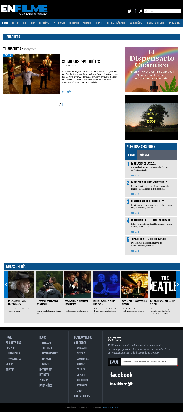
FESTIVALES (82, 385)
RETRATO (74, 23)
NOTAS (15, 23)
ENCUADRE (46, 358)
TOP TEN (10, 369)
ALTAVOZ (81, 364)
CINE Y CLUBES (82, 396)
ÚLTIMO (131, 155)
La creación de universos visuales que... (47, 303)
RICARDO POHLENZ (50, 353)
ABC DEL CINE (82, 380)
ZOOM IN (87, 23)
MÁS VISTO (145, 155)
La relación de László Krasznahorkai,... (17, 303)
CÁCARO (120, 23)
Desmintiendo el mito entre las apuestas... (76, 303)
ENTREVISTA (59, 23)
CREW (79, 391)
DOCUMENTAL (82, 358)
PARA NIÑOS (135, 23)
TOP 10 (99, 23)
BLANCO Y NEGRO (155, 23)
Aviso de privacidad (110, 407)
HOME (5, 23)
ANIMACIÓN (82, 348)
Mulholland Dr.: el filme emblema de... (104, 303)
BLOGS (110, 23)
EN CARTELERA (13, 343)
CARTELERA (29, 23)
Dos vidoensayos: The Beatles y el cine (162, 303)
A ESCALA (81, 353)
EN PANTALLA (14, 353)
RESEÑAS (44, 23)
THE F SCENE (47, 348)
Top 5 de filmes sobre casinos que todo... (134, 303)
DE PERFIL (81, 375)
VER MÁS (66, 92)
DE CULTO (81, 369)
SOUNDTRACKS (14, 358)
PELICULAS (46, 342)
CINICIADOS (174, 23)
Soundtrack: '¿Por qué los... (82, 61)
